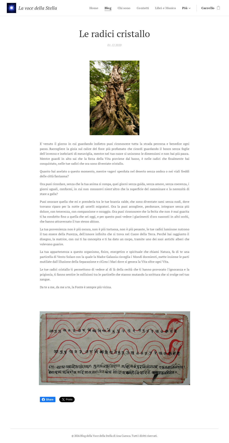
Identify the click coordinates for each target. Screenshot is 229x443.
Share (48, 399)
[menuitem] (90, 8)
